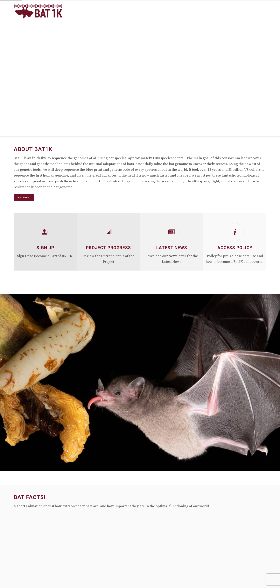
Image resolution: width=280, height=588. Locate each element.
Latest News (171, 247)
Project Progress (108, 247)
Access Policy (234, 247)
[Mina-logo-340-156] (38, 11)
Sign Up (45, 247)
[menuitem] (152, 11)
